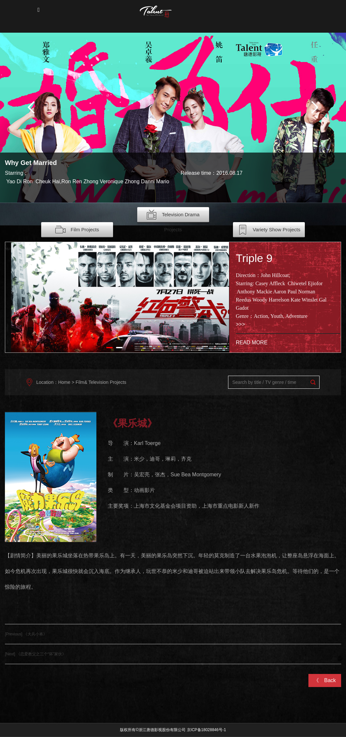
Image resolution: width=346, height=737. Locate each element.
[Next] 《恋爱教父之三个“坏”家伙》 (35, 654)
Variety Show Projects (269, 230)
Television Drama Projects (172, 216)
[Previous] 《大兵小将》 (26, 634)
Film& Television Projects (100, 382)
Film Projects (77, 230)
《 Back (325, 680)
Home (64, 382)
